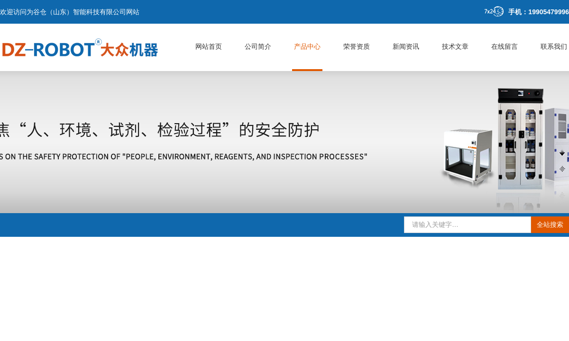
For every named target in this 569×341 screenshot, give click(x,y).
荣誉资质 (356, 46)
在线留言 (504, 46)
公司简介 (258, 46)
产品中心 (307, 46)
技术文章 (455, 46)
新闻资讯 (406, 46)
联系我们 (554, 46)
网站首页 (208, 46)
